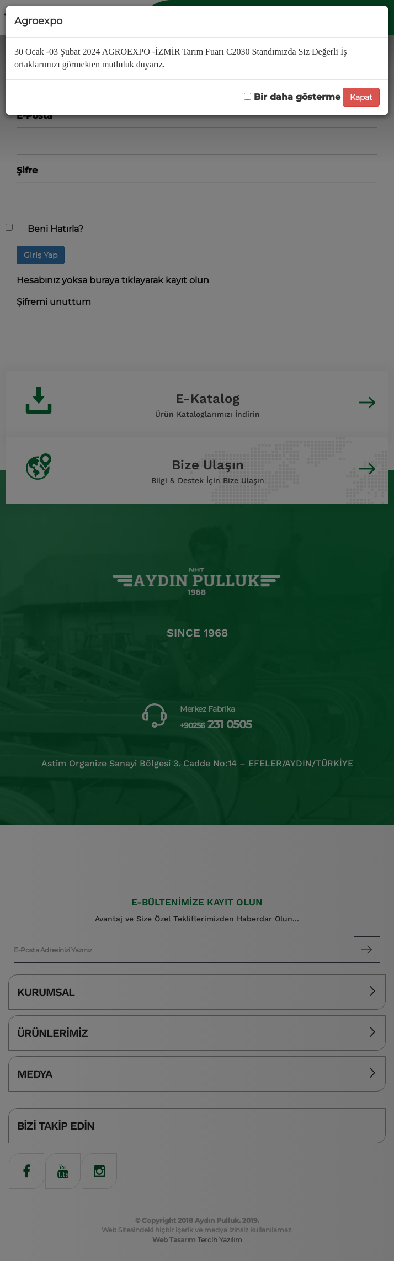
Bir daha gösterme (292, 97)
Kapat (361, 97)
